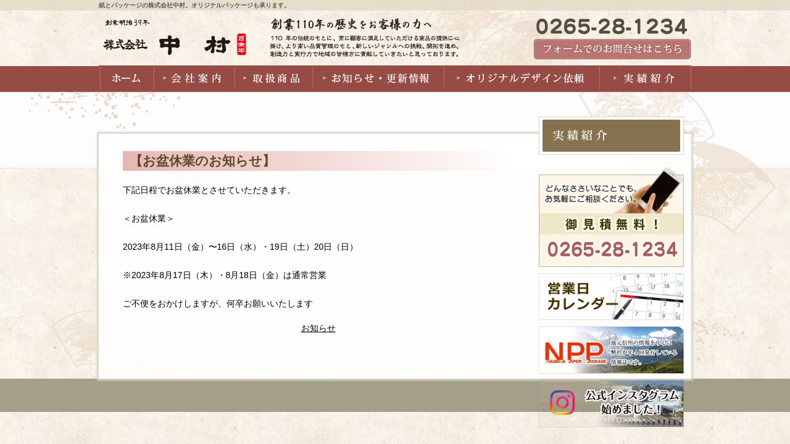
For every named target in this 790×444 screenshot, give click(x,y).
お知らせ (318, 328)
